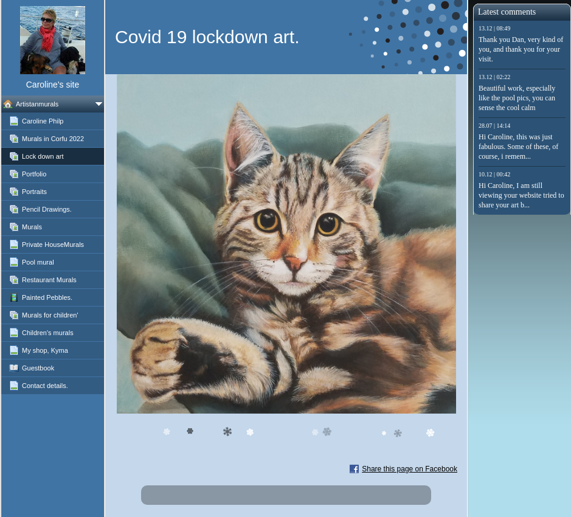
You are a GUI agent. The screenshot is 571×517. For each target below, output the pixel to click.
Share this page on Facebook (409, 469)
